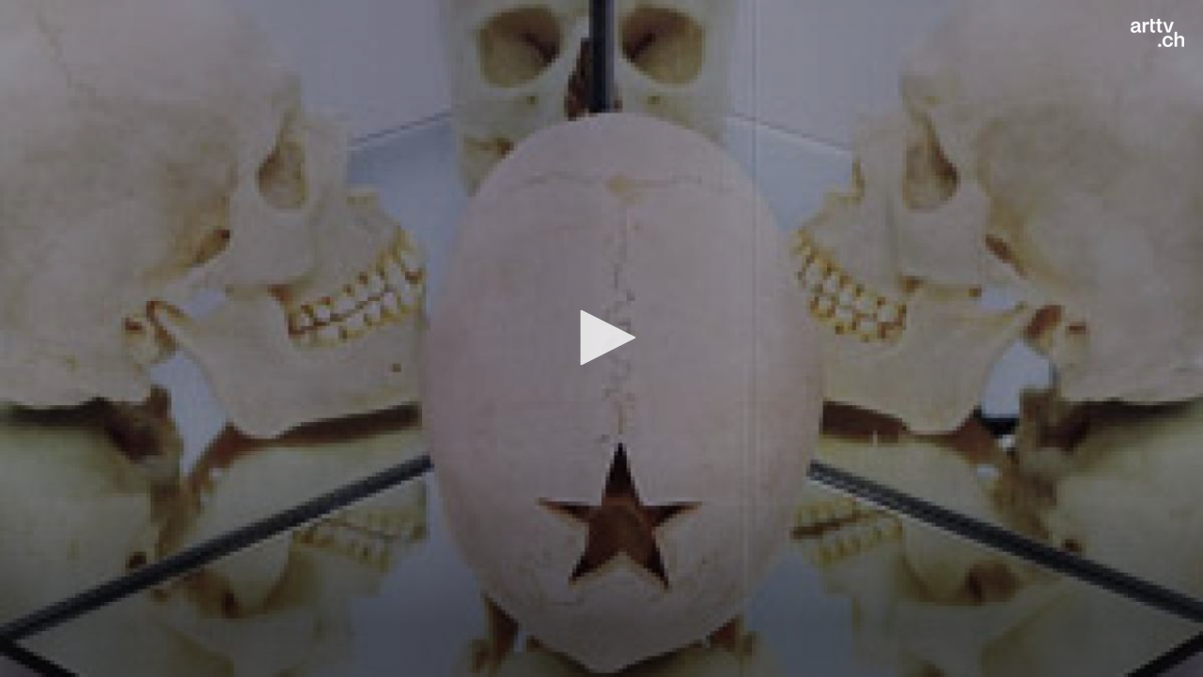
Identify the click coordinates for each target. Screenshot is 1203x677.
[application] (601, 338)
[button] (601, 337)
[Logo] (1157, 33)
